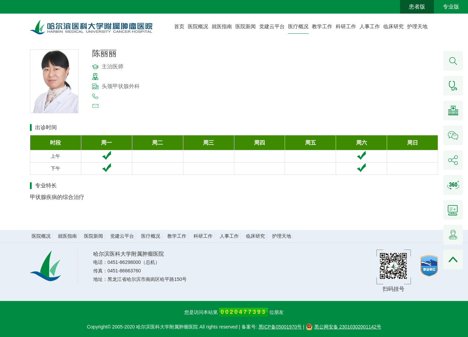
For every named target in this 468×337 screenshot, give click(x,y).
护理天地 (417, 26)
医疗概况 (298, 26)
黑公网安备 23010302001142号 (343, 326)
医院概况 (198, 26)
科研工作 (346, 26)
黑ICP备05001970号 (280, 327)
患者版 (417, 7)
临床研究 (393, 26)
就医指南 (222, 26)
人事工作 (370, 26)
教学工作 (322, 26)
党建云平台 (272, 26)
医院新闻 (245, 26)
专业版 (451, 7)
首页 (179, 26)
